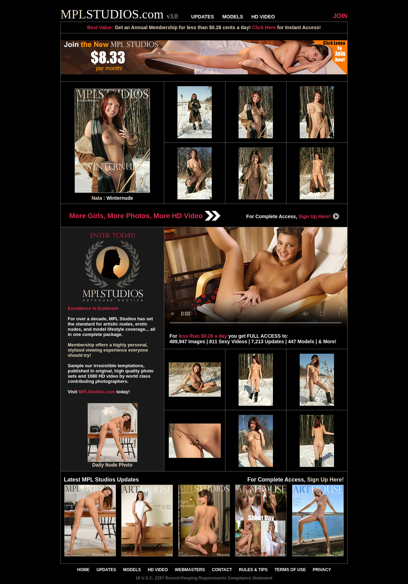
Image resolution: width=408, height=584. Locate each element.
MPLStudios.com (96, 391)
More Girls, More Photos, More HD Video (145, 216)
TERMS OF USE (290, 569)
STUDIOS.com (119, 14)
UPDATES (202, 16)
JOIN (340, 16)
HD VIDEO (263, 16)
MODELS (232, 16)
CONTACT (222, 569)
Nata (97, 198)
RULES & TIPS (253, 569)
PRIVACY (322, 569)
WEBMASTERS (190, 569)
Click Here (264, 27)
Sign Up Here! (319, 216)
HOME (83, 569)
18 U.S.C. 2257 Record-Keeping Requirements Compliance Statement (203, 578)
